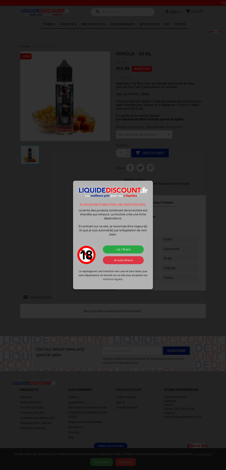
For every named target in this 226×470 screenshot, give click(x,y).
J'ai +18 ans (123, 249)
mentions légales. (113, 279)
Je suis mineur (123, 260)
